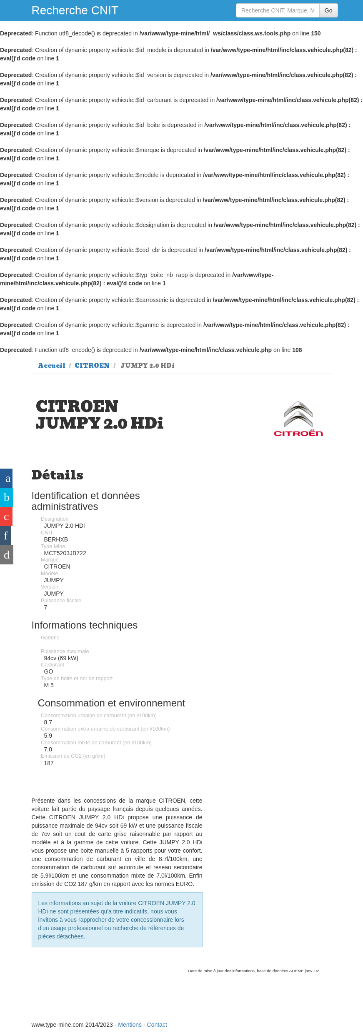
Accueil (51, 365)
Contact (157, 1024)
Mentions (130, 1024)
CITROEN (92, 365)
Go (329, 10)
